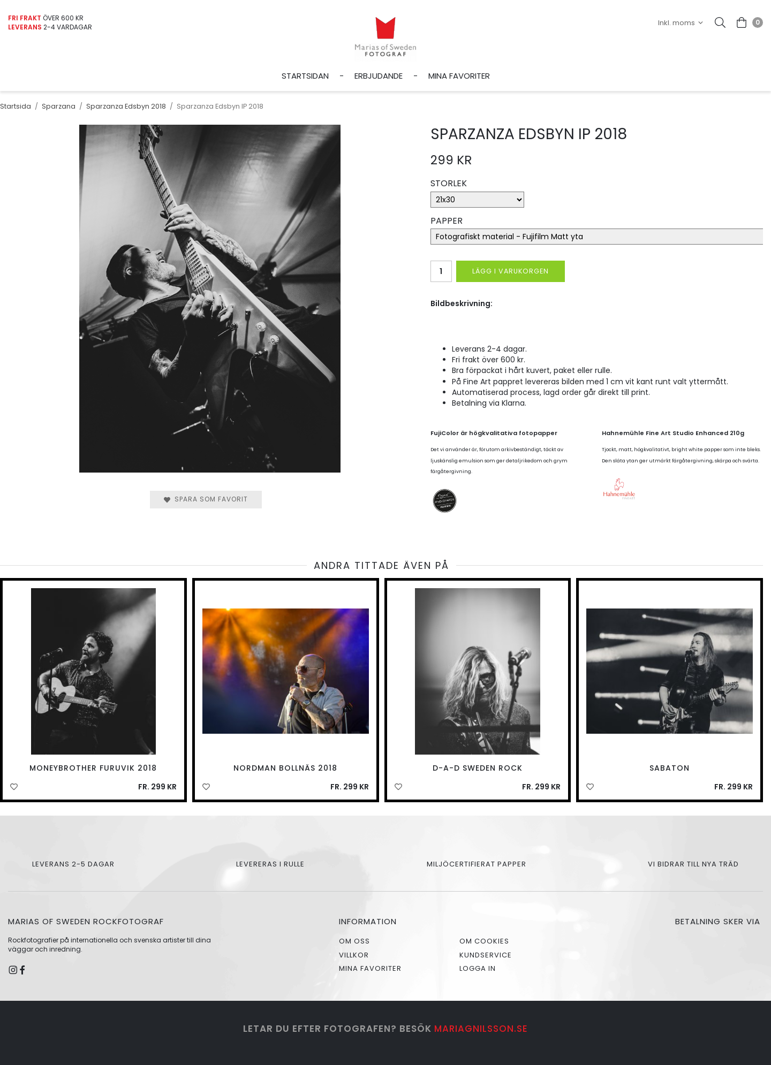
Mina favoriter (459, 75)
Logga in (477, 968)
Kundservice (485, 955)
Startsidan (305, 75)
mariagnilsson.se (481, 1028)
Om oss (354, 941)
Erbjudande (378, 75)
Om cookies (484, 941)
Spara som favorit (206, 499)
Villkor (354, 955)
